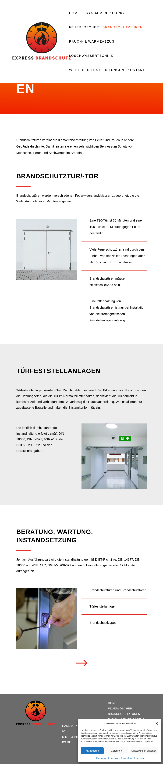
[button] (156, 723)
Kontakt (136, 70)
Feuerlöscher (84, 27)
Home (74, 13)
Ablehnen (116, 750)
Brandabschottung (103, 13)
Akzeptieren (92, 750)
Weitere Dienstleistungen (96, 70)
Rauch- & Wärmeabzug (92, 41)
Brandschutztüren (123, 27)
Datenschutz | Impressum (108, 758)
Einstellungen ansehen (143, 750)
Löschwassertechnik (91, 56)
